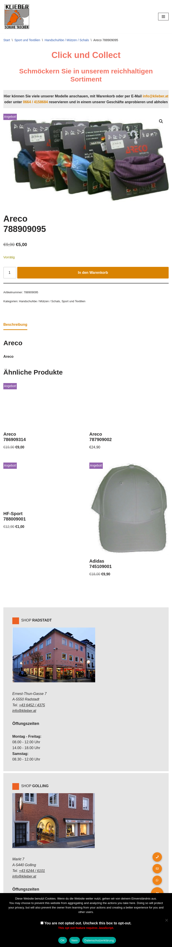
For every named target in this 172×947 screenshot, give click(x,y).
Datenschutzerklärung (99, 940)
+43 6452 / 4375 (32, 705)
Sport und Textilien (27, 40)
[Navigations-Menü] (163, 16)
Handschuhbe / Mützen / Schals (67, 40)
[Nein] (166, 920)
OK (62, 940)
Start (6, 40)
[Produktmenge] (9, 273)
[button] (161, 121)
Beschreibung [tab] (15, 324)
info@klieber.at (155, 96)
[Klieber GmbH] (16, 16)
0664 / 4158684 (35, 102)
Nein (74, 940)
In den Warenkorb (93, 272)
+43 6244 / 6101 (32, 871)
